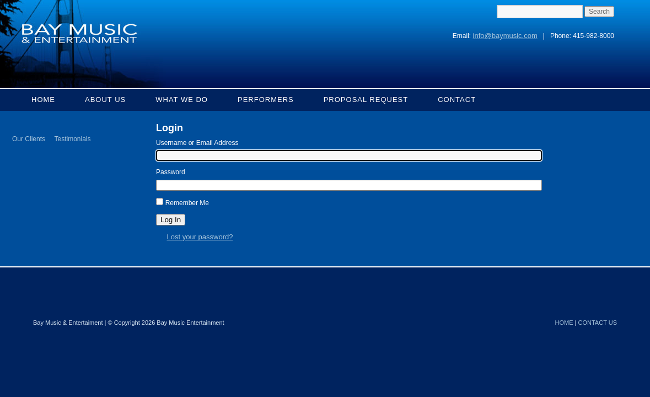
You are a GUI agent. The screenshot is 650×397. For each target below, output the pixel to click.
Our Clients (28, 139)
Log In (170, 220)
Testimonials (72, 139)
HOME (564, 322)
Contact (457, 99)
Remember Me (187, 203)
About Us (105, 99)
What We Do (181, 99)
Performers (266, 99)
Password (170, 172)
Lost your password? (200, 237)
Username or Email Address (197, 143)
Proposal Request (366, 99)
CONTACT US (597, 322)
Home (43, 99)
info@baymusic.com (505, 35)
